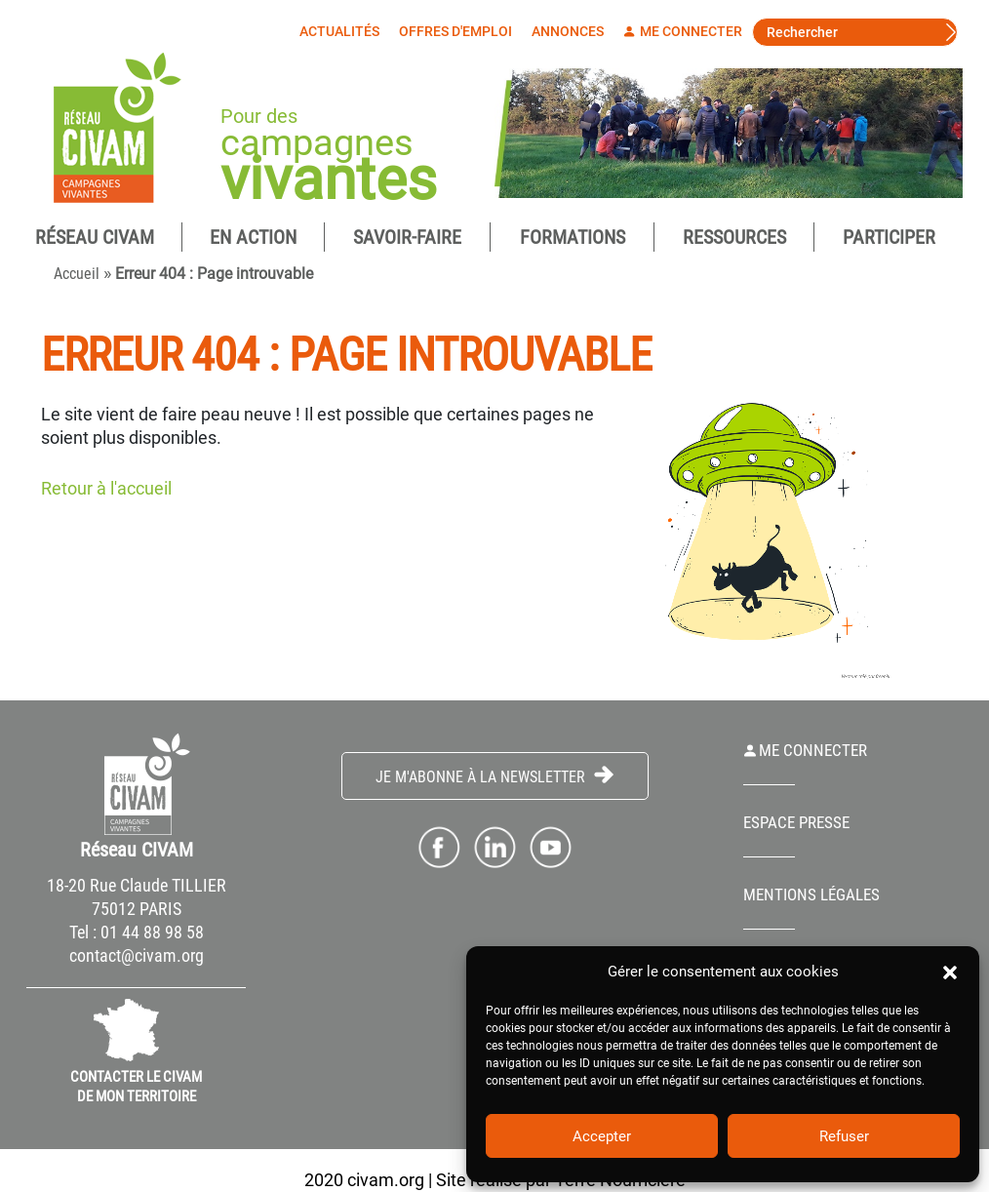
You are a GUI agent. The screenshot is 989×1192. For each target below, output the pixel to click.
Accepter (602, 1136)
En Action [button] (253, 237)
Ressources (734, 237)
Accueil (76, 273)
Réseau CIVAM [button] (94, 237)
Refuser (844, 1136)
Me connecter (687, 31)
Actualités (344, 31)
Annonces (572, 31)
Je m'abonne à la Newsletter (494, 776)
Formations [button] (572, 237)
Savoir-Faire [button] (407, 237)
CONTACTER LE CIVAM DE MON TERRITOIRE (136, 1086)
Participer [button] (889, 237)
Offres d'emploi (460, 31)
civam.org (385, 1180)
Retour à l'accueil (106, 488)
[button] (950, 971)
